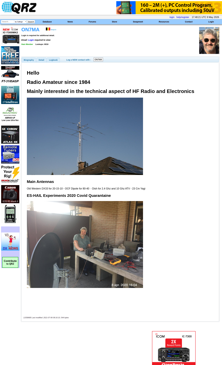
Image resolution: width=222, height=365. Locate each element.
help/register (182, 17)
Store (114, 22)
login (172, 17)
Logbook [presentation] (53, 60)
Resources (164, 22)
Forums (92, 22)
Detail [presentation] (41, 60)
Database (47, 22)
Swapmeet (138, 22)
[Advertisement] (76, 334)
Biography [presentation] (29, 60)
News (70, 22)
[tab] (29, 60)
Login (211, 22)
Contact (189, 22)
